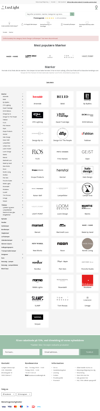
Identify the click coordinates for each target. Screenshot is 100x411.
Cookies (55, 375)
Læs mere (50, 82)
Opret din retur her (82, 375)
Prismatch (56, 380)
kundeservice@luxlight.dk (37, 375)
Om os (55, 367)
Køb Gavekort (62, 2)
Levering (55, 373)
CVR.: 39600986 (6, 370)
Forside (5, 32)
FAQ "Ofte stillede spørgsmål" (85, 380)
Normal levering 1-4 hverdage (45, 25)
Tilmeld (89, 352)
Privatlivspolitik (57, 378)
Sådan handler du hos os (83, 367)
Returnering (79, 373)
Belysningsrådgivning (41, 2)
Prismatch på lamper (69, 24)
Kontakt (52, 2)
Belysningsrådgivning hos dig (85, 370)
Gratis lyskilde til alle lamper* (9, 26)
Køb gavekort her (81, 378)
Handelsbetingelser (59, 370)
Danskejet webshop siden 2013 (86, 25)
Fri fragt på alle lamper (30, 24)
